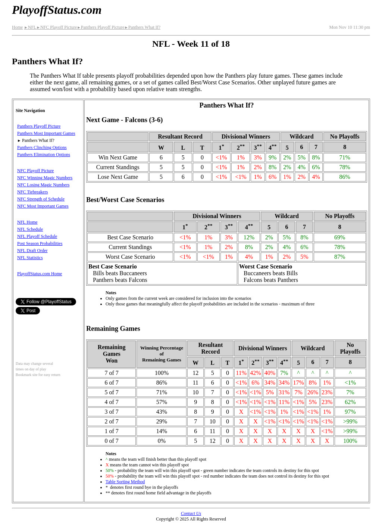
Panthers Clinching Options (42, 147)
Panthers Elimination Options (43, 154)
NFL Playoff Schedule (37, 236)
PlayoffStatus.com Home (39, 273)
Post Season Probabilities (39, 243)
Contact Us (191, 513)
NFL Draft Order (32, 250)
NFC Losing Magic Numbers (43, 184)
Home (17, 27)
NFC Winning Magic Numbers (44, 177)
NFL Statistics (30, 257)
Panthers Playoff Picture (100, 27)
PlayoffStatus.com (56, 9)
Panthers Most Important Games (46, 133)
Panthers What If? (142, 27)
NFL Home (27, 222)
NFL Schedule (30, 229)
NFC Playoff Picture (56, 27)
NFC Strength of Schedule (41, 199)
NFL (30, 27)
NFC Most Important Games (43, 206)
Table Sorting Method (125, 481)
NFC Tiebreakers (32, 192)
